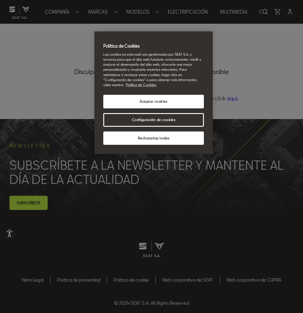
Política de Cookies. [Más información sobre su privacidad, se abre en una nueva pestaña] (141, 85)
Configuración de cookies (153, 120)
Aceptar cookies (153, 101)
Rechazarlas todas (154, 138)
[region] (153, 92)
